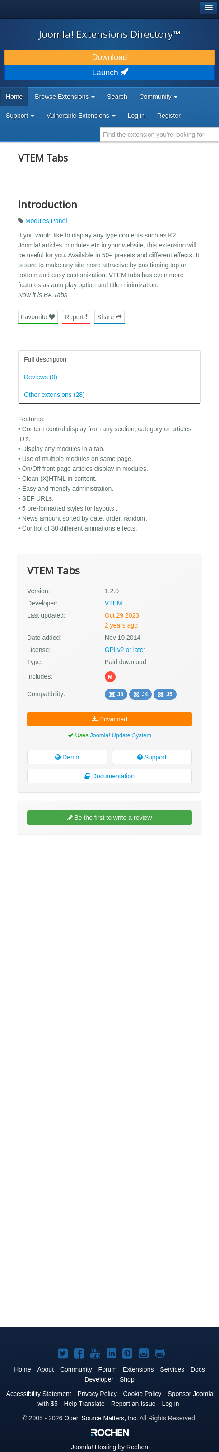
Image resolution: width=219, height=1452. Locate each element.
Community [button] (159, 96)
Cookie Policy (142, 1393)
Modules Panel (46, 220)
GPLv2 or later (125, 649)
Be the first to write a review (109, 817)
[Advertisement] (109, 952)
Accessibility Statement (38, 1393)
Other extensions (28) (54, 394)
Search (117, 96)
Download (109, 57)
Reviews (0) (40, 377)
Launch (109, 72)
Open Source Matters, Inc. (101, 1418)
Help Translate (84, 1403)
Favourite (38, 317)
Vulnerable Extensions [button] (81, 115)
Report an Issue (133, 1403)
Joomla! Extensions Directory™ (110, 34)
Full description (45, 359)
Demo (67, 757)
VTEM (113, 603)
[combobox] (159, 134)
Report (76, 317)
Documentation (109, 776)
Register (169, 115)
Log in (136, 115)
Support (152, 757)
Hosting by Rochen (109, 1447)
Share (109, 317)
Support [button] (20, 115)
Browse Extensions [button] (65, 96)
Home (14, 96)
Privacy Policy (97, 1393)
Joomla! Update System (120, 735)
